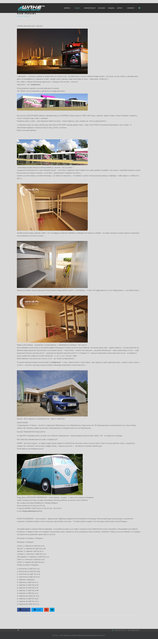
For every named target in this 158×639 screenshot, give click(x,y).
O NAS (77, 8)
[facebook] (18, 630)
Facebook (23, 609)
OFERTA (67, 8)
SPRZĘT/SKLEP (89, 8)
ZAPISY (119, 8)
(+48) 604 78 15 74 (120, 630)
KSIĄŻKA (111, 8)
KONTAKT (130, 8)
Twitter (37, 609)
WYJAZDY (101, 8)
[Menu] (139, 8)
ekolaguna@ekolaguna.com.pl (32, 511)
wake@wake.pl (35, 84)
